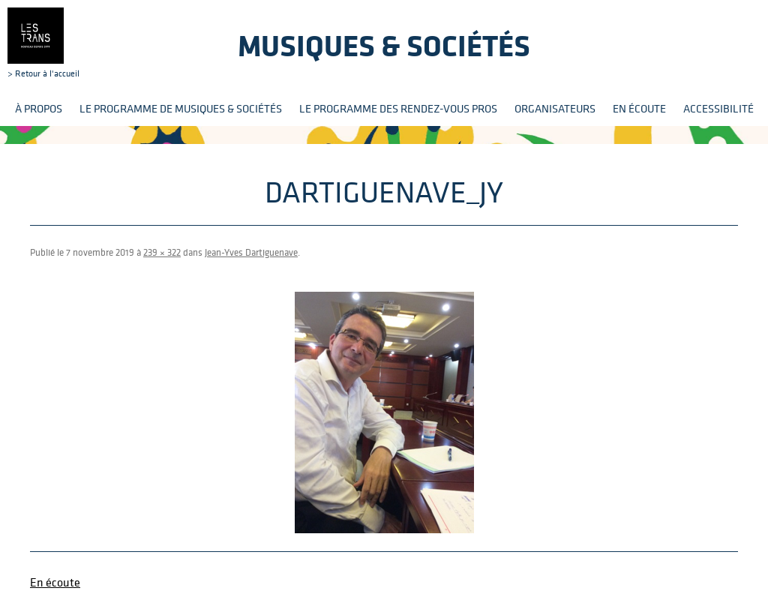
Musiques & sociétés (384, 45)
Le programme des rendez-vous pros (398, 108)
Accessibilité (718, 108)
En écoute (639, 108)
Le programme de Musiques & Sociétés (181, 108)
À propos (38, 108)
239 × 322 (162, 252)
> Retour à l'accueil (44, 43)
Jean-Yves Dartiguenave (251, 252)
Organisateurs (555, 108)
